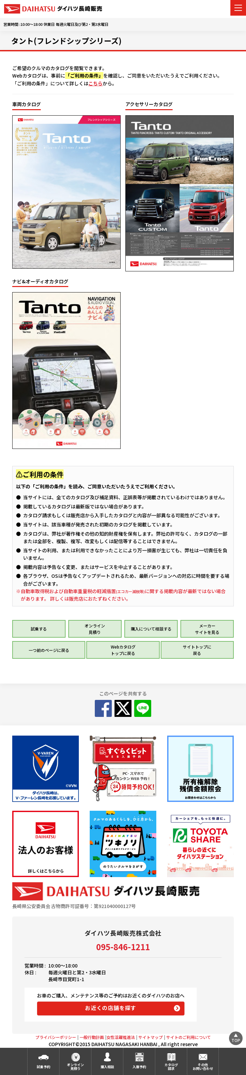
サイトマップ (150, 1037)
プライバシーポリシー (55, 1037)
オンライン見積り (75, 1066)
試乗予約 (43, 1066)
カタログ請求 (171, 1066)
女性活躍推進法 (120, 1037)
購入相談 (107, 1066)
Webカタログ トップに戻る (123, 650)
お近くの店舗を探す (110, 1008)
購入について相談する (151, 629)
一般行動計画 (92, 1037)
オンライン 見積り (95, 629)
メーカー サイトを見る (207, 629)
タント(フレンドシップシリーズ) (66, 40)
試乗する (39, 629)
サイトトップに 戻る (197, 650)
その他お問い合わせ (203, 1066)
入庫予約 (139, 1066)
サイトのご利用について (188, 1037)
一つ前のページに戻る (49, 650)
